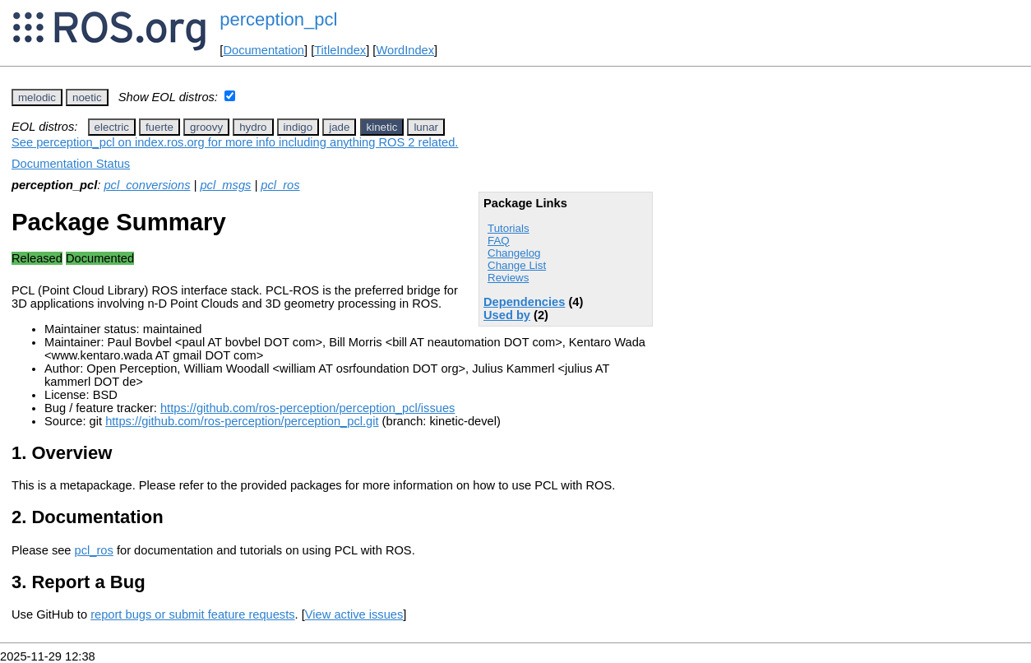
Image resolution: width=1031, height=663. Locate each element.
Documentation (263, 50)
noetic (87, 97)
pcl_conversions (147, 185)
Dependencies (524, 301)
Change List (517, 265)
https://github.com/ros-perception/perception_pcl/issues (307, 408)
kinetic (382, 127)
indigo (298, 127)
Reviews (508, 277)
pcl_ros (280, 185)
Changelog (514, 253)
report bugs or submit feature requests (192, 614)
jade (339, 127)
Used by (506, 315)
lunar (426, 127)
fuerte (159, 127)
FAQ (499, 240)
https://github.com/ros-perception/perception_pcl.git (241, 421)
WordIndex (405, 50)
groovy (206, 127)
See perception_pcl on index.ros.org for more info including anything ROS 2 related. (235, 142)
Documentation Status (71, 163)
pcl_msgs (225, 185)
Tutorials (508, 228)
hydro (252, 127)
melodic (37, 97)
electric (112, 127)
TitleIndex (340, 50)
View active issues (354, 614)
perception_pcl (278, 19)
